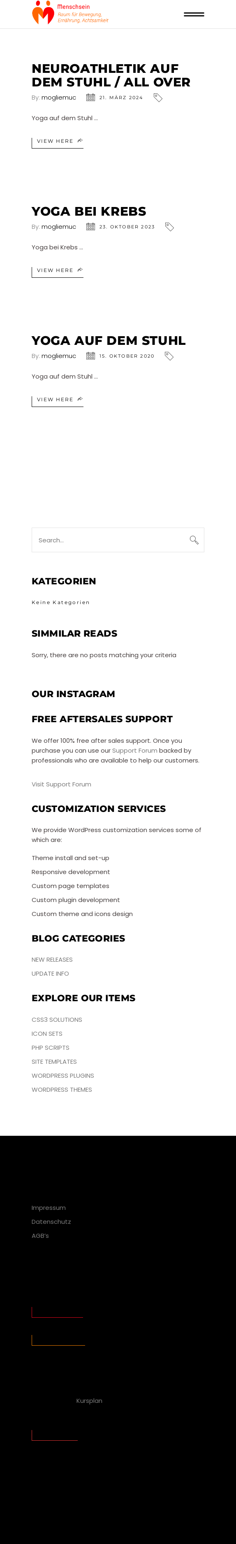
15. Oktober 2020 (127, 356)
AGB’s (40, 1235)
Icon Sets (47, 1033)
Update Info (50, 973)
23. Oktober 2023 (127, 227)
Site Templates (54, 1061)
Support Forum (134, 750)
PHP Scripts (50, 1047)
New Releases (52, 959)
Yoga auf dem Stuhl (109, 340)
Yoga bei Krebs (89, 211)
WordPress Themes (62, 1089)
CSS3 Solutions (57, 1019)
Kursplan (89, 1400)
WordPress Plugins (63, 1075)
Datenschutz (51, 1221)
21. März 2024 (121, 97)
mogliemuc (59, 97)
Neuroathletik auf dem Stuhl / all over (111, 75)
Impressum (49, 1207)
